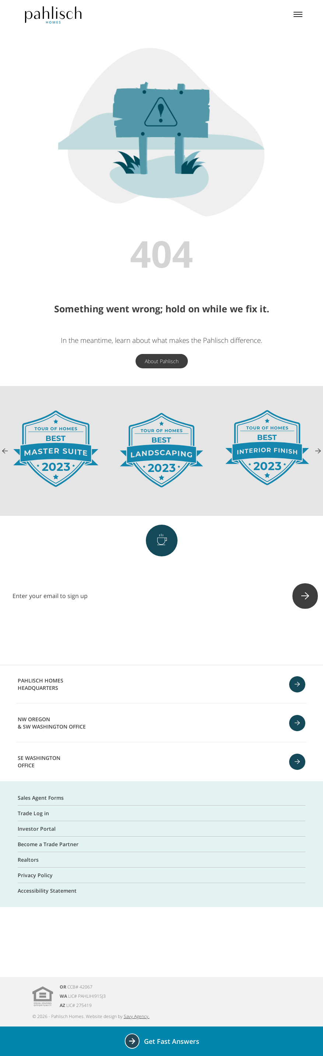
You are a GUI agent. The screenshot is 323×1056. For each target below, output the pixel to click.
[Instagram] (142, 637)
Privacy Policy (35, 875)
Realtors (28, 859)
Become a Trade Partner (48, 844)
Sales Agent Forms (41, 797)
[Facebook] (123, 637)
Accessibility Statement (47, 890)
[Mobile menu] (298, 15)
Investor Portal (37, 828)
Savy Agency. (137, 1016)
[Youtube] (181, 637)
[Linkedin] (200, 637)
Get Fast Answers (161, 1041)
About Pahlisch (162, 361)
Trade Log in (33, 813)
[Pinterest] (162, 637)
